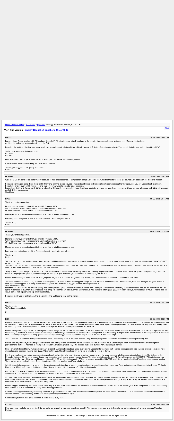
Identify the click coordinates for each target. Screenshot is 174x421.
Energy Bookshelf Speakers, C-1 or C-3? (46, 130)
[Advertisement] (87, 9)
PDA (167, 128)
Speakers (41, 125)
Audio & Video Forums (14, 125)
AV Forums (30, 125)
